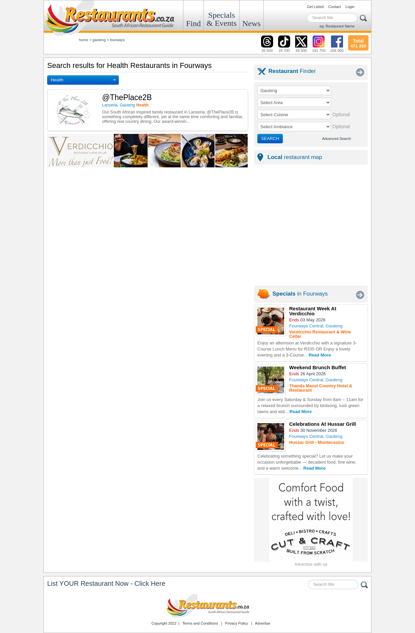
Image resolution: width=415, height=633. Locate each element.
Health (57, 79)
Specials (221, 19)
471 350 (358, 42)
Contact (334, 7)
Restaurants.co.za (207, 605)
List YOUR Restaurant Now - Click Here (106, 583)
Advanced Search (336, 139)
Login (349, 7)
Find (193, 23)
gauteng (99, 40)
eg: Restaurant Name (337, 26)
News (251, 23)
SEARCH (270, 138)
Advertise (262, 623)
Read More (320, 355)
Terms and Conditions (200, 623)
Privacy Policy (236, 623)
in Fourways (300, 294)
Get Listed (315, 7)
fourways (117, 40)
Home (83, 40)
